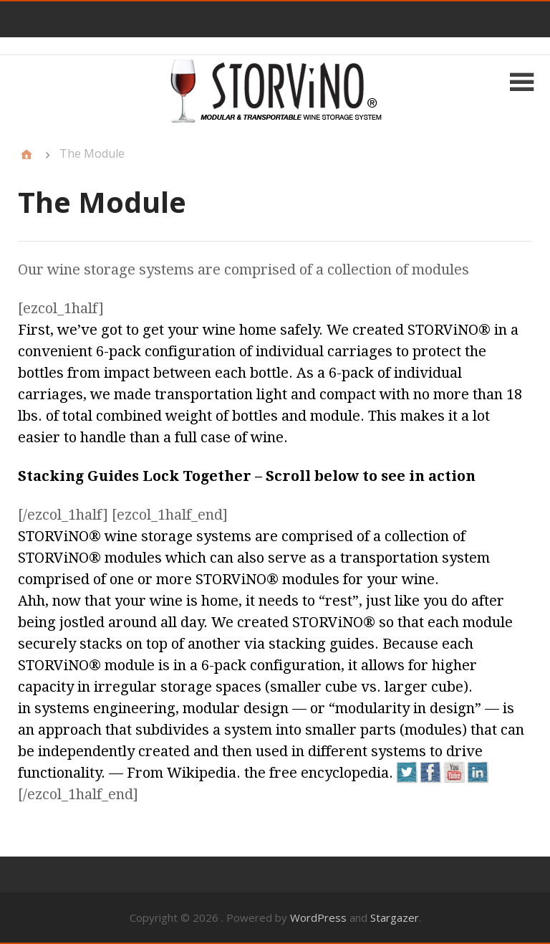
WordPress (318, 917)
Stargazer (394, 917)
